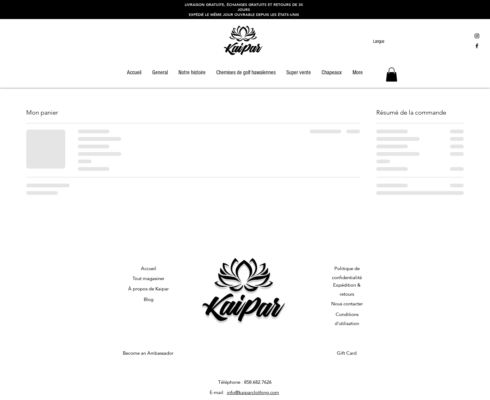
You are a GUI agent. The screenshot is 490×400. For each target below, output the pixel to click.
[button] (392, 74)
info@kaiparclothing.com (253, 392)
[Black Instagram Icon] (477, 36)
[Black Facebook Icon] (477, 46)
